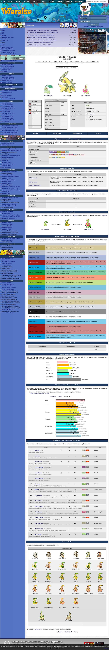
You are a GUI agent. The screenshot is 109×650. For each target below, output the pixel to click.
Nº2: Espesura (33, 182)
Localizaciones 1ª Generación (10, 134)
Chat (3, 32)
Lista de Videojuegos (7, 104)
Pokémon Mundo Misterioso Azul (10, 190)
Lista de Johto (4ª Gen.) (8, 113)
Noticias (10, 1)
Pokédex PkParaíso (7, 75)
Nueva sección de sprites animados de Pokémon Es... (43, 30)
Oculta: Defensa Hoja (34, 185)
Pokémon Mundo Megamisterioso (11, 155)
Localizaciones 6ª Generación (10, 125)
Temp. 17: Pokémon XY (8, 309)
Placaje (37, 450)
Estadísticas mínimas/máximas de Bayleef (67, 385)
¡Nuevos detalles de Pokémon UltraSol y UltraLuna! (42, 40)
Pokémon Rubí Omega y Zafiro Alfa (11, 150)
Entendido (61, 648)
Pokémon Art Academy (8, 157)
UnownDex (5, 71)
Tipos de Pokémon (7, 95)
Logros (3, 44)
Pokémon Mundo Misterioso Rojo (11, 216)
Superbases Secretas (86, 52)
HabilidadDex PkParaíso (8, 79)
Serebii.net (37, 629)
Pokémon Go (5, 144)
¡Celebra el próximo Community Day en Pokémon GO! (43, 32)
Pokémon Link (5, 191)
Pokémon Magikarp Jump (9, 143)
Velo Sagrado (39, 523)
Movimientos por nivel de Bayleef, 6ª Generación (67, 440)
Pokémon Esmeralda (7, 211)
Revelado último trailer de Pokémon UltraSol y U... (42, 37)
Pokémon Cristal (6, 222)
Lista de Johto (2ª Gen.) (8, 108)
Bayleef (75, 215)
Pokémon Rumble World (8, 164)
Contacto (4, 38)
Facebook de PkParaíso (8, 50)
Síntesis (37, 484)
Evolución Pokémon (7, 68)
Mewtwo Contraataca (7, 258)
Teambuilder (5, 94)
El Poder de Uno (6, 260)
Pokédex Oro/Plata (7, 80)
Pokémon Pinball (6, 229)
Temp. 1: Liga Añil (6, 282)
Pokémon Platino (6, 178)
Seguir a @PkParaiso (6, 20)
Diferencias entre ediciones (87, 42)
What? (106, 648)
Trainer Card (5, 40)
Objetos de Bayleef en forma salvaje (67, 190)
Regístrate (87, 26)
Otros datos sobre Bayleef (67, 342)
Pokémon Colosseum (7, 240)
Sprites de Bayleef (67, 541)
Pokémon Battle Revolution (9, 204)
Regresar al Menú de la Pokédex (67, 632)
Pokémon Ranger (6, 181)
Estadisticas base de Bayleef (67, 354)
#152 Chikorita (48, 95)
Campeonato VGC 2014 (8, 99)
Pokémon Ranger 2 (7, 183)
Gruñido (37, 456)
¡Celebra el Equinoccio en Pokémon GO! (39, 45)
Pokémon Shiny (6, 69)
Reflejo (37, 489)
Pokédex (60, 1)
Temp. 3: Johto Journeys (8, 286)
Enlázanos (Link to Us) (8, 37)
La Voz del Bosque (7, 263)
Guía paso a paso (85, 37)
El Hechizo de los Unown (8, 261)
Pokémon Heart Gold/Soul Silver (10, 176)
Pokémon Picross (6, 165)
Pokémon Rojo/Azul (7, 227)
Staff (3, 33)
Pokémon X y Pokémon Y (9, 149)
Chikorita (92, 114)
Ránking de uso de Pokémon (9, 90)
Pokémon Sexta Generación (9, 60)
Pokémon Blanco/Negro (8, 175)
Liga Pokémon (84, 47)
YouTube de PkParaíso (8, 52)
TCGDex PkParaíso (7, 86)
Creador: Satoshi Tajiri (8, 66)
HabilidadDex (79, 1)
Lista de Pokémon (6, 103)
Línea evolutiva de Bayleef (67, 212)
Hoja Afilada (38, 461)
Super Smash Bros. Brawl (9, 206)
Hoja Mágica (38, 495)
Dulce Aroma (38, 506)
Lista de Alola (5, 121)
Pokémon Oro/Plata (7, 224)
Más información (52, 648)
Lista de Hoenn (6, 109)
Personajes (83, 50)
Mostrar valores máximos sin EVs (40, 393)
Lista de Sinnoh (6, 111)
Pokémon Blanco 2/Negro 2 (9, 171)
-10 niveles (53, 396)
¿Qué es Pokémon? (7, 64)
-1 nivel (59, 396)
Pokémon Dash (6, 193)
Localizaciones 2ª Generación (10, 132)
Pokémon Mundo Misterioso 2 (10, 188)
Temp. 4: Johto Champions (9, 287)
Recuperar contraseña (96, 26)
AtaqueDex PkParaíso (8, 77)
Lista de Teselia (6, 114)
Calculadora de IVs (7, 92)
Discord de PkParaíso (7, 49)
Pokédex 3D (5, 160)
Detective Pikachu (6, 167)
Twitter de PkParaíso (7, 47)
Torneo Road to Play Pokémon (10, 54)
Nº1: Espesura (33, 178)
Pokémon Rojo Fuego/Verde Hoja (11, 215)
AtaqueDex (69, 1)
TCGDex (51, 1)
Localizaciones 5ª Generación (10, 127)
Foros (3, 30)
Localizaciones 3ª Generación (10, 130)
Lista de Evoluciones (7, 106)
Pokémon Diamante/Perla (9, 180)
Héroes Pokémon (6, 265)
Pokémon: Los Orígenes (8, 312)
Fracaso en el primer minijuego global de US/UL (41, 35)
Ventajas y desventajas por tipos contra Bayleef (67, 139)
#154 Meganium (85, 95)
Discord (18, 1)
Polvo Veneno (39, 467)
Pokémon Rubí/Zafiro (7, 213)
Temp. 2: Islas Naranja (8, 284)
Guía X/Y (35, 1)
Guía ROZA (27, 1)
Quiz (43, 1)
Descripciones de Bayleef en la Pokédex (67, 236)
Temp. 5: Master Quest (8, 289)
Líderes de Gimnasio (86, 45)
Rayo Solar (38, 534)
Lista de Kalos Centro (7, 116)
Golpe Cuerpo (39, 517)
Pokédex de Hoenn (85, 40)
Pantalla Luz (38, 512)
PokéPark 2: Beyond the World (10, 197)
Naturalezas (5, 97)
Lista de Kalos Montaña (8, 119)
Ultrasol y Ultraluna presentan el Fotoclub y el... (41, 42)
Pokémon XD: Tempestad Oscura (11, 238)
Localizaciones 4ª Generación (10, 129)
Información (83, 35)
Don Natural (38, 500)
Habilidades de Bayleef (67, 168)
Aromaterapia (39, 528)
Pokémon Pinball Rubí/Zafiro (9, 218)
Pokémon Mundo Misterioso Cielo (11, 186)
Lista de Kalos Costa (7, 118)
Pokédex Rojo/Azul (7, 82)
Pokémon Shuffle (6, 162)
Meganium (104, 215)
